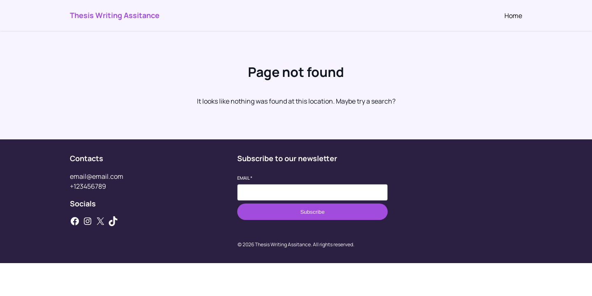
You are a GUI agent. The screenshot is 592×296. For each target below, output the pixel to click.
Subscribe (312, 212)
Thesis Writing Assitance (115, 15)
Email (244, 178)
